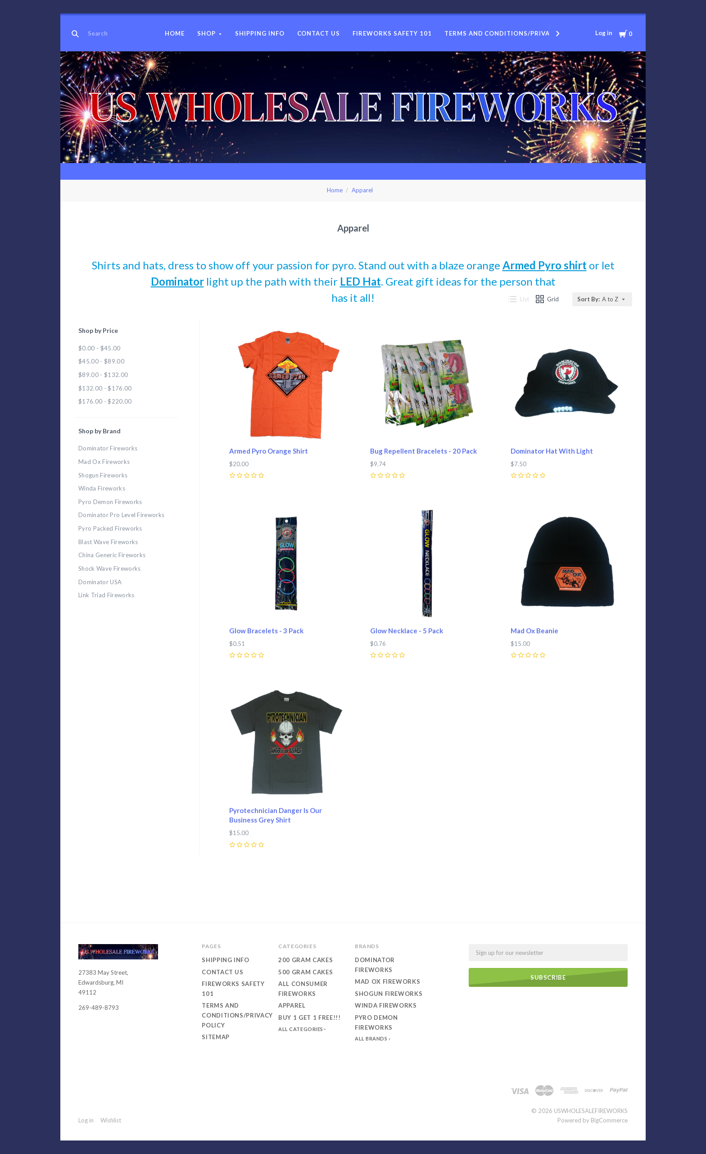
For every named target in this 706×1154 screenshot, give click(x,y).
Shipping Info (260, 33)
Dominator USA (100, 582)
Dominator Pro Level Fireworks (121, 514)
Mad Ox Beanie (534, 631)
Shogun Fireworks (102, 475)
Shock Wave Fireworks (109, 568)
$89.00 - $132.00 (103, 374)
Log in (603, 32)
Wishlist (110, 1120)
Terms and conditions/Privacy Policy (514, 33)
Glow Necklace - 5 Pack (406, 631)
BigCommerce (609, 1120)
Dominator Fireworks (107, 448)
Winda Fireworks (101, 488)
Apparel (362, 190)
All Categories (301, 1029)
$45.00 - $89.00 (101, 361)
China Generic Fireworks (111, 555)
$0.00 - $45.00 (99, 348)
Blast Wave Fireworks (108, 541)
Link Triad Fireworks (106, 595)
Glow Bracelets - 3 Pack (266, 631)
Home (175, 33)
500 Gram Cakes (305, 972)
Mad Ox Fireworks (104, 461)
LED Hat (360, 281)
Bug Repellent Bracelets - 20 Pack (423, 451)
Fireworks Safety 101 (392, 33)
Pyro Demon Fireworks (110, 501)
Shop (206, 33)
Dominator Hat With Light (552, 451)
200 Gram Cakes (305, 959)
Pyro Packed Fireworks (110, 528)
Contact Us (318, 33)
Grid (547, 299)
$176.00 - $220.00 (105, 401)
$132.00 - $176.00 (105, 388)
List (518, 299)
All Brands (371, 1038)
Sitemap (216, 1036)
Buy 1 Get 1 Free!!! (309, 1017)
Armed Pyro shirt (544, 265)
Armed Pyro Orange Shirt (268, 451)
